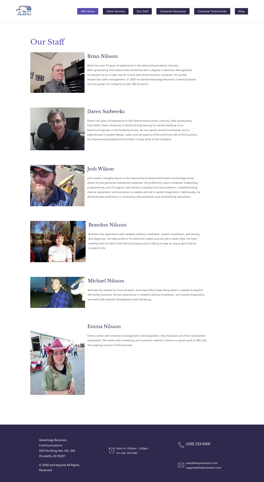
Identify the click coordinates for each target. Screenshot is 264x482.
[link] (57, 55)
